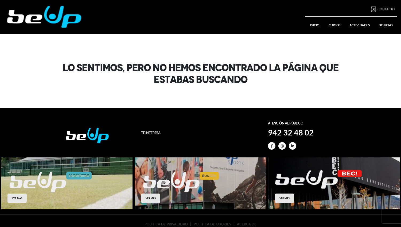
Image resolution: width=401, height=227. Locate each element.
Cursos (334, 25)
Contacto (383, 9)
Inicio (315, 25)
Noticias (386, 25)
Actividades (359, 25)
